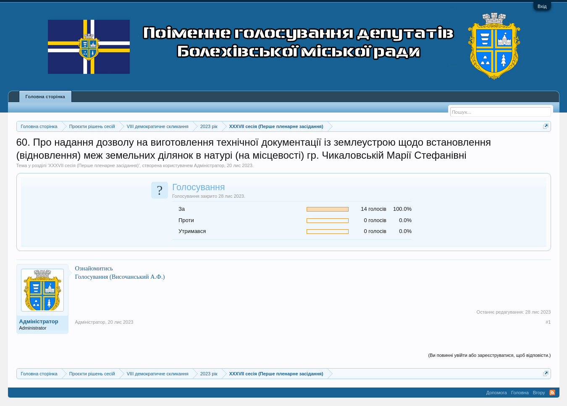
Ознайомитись (94, 268)
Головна (520, 392)
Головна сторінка (45, 96)
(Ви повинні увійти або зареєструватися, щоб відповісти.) (489, 355)
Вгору (539, 392)
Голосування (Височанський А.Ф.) (120, 276)
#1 (548, 322)
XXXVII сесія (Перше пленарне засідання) (94, 165)
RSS (552, 393)
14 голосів (373, 209)
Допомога (496, 392)
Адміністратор (209, 165)
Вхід (542, 6)
